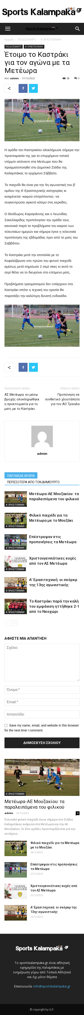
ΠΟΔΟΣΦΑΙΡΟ (27, 39)
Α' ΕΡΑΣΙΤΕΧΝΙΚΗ (51, 39)
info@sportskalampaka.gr (51, 986)
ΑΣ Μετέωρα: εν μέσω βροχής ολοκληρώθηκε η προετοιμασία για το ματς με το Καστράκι (21, 402)
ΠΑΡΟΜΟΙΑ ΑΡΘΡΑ (21, 476)
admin (14, 78)
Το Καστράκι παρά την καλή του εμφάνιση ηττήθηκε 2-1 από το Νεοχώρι (54, 606)
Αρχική (8, 39)
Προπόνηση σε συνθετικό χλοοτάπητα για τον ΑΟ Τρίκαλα (62, 399)
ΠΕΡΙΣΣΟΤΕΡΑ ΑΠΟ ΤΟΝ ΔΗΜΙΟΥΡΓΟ (33, 482)
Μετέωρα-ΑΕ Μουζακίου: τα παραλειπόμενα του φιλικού (34, 804)
